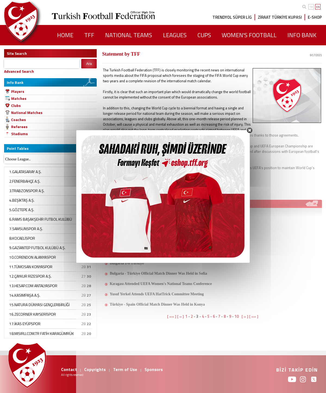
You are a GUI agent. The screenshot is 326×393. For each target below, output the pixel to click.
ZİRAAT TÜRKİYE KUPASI (280, 17)
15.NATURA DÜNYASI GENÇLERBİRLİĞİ (39, 305)
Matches (18, 98)
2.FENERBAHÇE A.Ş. (24, 181)
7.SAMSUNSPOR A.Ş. (26, 229)
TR (311, 7)
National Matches (26, 112)
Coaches (18, 119)
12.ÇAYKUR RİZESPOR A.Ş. (30, 276)
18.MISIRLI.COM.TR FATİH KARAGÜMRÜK (41, 333)
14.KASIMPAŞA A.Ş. (24, 295)
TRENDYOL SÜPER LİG (232, 17)
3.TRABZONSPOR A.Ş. (27, 191)
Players (17, 91)
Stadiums (19, 134)
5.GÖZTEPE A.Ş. (21, 210)
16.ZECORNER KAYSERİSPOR (32, 314)
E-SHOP (315, 17)
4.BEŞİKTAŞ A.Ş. (22, 200)
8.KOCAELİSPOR (22, 238)
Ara (89, 64)
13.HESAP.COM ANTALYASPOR (33, 286)
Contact (69, 369)
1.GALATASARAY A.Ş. (25, 172)
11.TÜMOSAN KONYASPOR (30, 267)
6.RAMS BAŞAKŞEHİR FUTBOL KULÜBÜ (40, 219)
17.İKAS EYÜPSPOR (24, 324)
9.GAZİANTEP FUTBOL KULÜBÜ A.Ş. (37, 248)
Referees (19, 126)
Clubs (16, 105)
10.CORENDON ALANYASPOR (32, 257)
